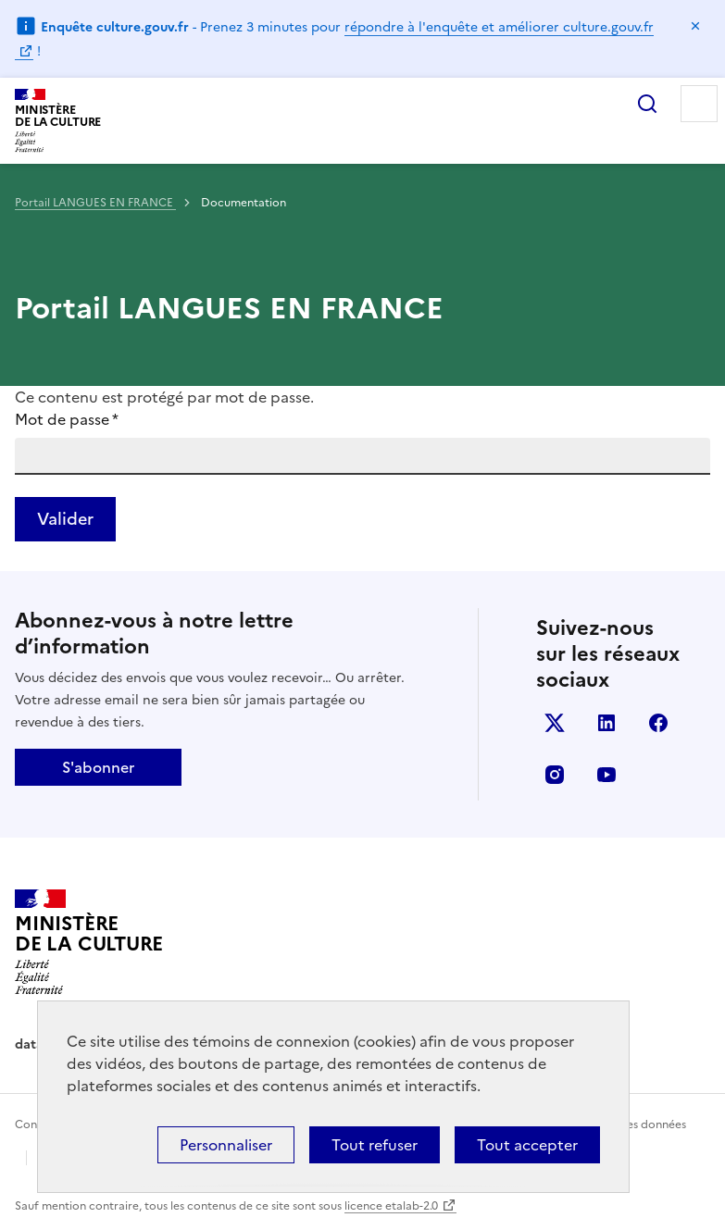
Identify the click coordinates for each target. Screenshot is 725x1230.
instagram (554, 774)
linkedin (606, 722)
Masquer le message (695, 26)
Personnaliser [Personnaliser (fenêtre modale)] (226, 1145)
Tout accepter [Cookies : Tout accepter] (527, 1145)
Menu (699, 103)
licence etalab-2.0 (391, 1206)
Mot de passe (67, 419)
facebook (658, 722)
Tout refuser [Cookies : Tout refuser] (374, 1145)
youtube (606, 774)
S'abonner (98, 767)
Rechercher (647, 103)
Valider (65, 518)
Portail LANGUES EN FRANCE (95, 202)
